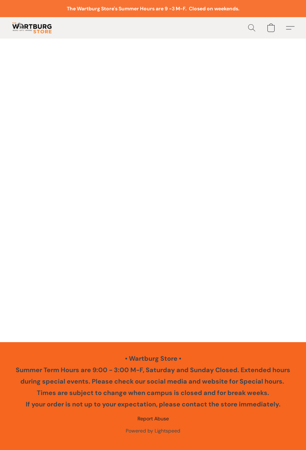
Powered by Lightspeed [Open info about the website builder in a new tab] (153, 431)
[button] (31, 28)
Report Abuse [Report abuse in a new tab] (153, 418)
